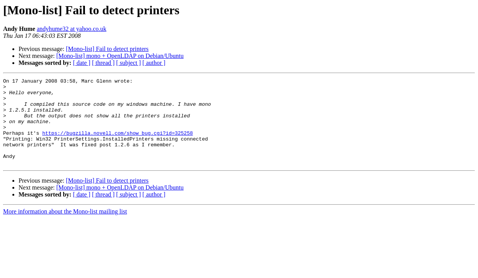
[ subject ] (128, 62)
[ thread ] (103, 62)
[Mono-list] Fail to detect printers (107, 49)
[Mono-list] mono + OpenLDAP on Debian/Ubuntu (120, 56)
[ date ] (81, 62)
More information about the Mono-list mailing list (65, 228)
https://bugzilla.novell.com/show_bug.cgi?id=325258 (117, 144)
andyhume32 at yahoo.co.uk (71, 28)
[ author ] (154, 62)
